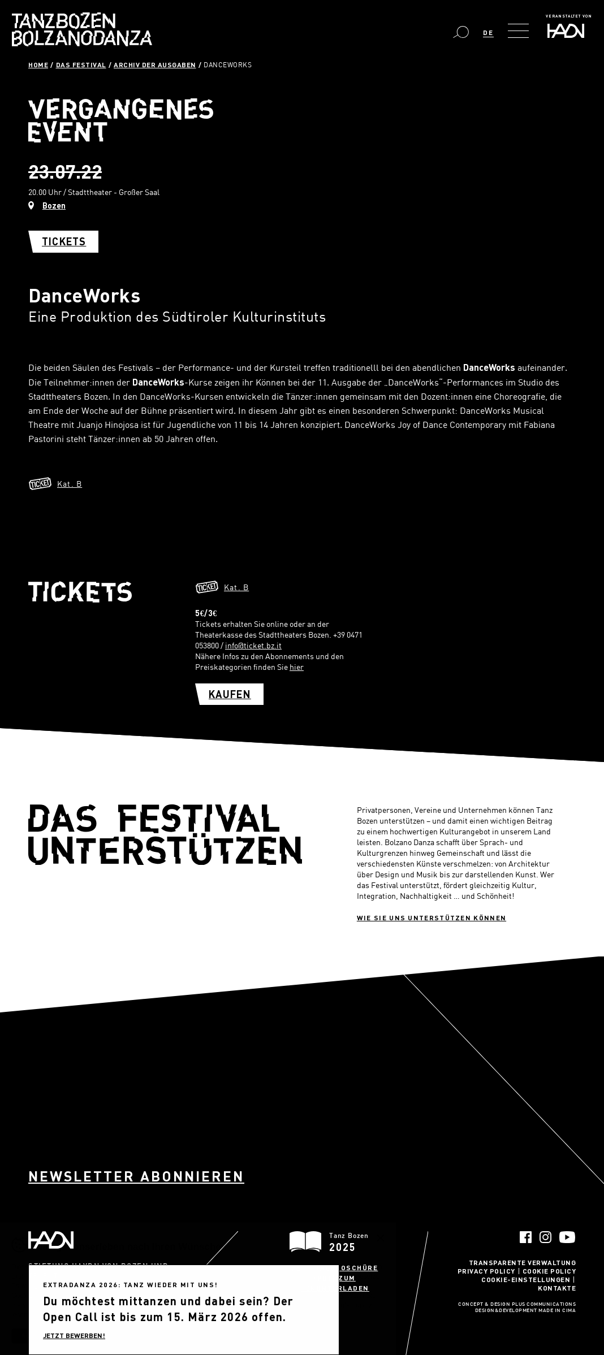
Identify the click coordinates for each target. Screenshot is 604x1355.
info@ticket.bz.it (253, 645)
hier (297, 667)
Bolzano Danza (82, 29)
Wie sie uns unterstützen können (431, 917)
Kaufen (230, 694)
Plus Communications (544, 1304)
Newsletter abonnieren (136, 1176)
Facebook (526, 1237)
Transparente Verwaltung (522, 1262)
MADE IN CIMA (557, 1311)
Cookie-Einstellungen (525, 1279)
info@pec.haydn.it (54, 1306)
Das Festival (81, 64)
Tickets (64, 241)
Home (38, 64)
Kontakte (557, 1288)
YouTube (567, 1237)
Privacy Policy (486, 1271)
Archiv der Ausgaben (155, 64)
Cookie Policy (549, 1271)
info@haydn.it (107, 1296)
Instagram (545, 1237)
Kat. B (69, 483)
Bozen (54, 205)
